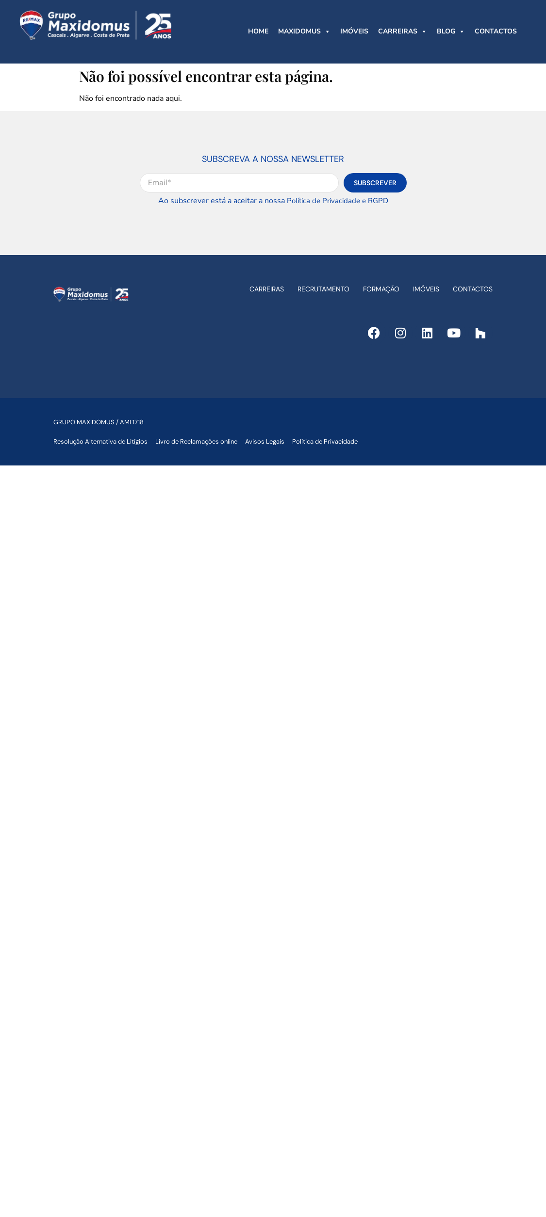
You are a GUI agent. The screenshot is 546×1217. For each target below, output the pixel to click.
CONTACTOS (496, 31)
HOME (258, 31)
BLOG (451, 31)
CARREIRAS (402, 31)
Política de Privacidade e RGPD (337, 201)
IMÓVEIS (354, 31)
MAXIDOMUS (304, 31)
